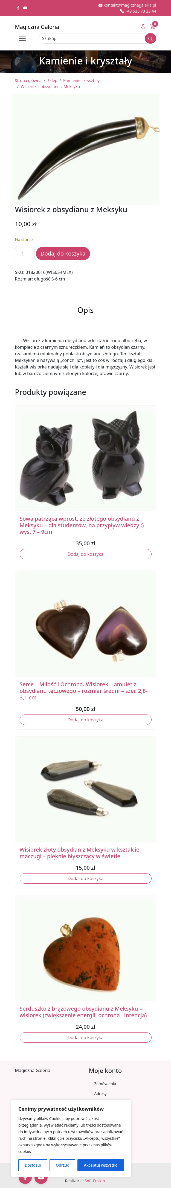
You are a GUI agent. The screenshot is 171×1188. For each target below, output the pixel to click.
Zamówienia (105, 1083)
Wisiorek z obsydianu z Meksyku (50, 86)
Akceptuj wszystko (101, 1165)
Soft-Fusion (95, 1180)
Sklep (52, 80)
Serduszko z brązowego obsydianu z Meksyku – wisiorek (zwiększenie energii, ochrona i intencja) (83, 1012)
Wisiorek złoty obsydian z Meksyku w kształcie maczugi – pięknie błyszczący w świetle (80, 853)
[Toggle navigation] (22, 38)
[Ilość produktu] (25, 253)
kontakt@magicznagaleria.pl (127, 5)
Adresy (100, 1093)
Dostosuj (33, 1165)
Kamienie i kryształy (81, 80)
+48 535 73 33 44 (138, 11)
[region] (71, 1138)
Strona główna (28, 80)
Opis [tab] (85, 310)
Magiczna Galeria (37, 26)
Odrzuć (62, 1165)
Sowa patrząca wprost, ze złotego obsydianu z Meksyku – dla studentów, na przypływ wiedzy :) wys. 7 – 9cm (82, 525)
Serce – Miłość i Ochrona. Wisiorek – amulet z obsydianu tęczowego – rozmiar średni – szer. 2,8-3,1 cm (84, 691)
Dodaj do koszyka (62, 253)
